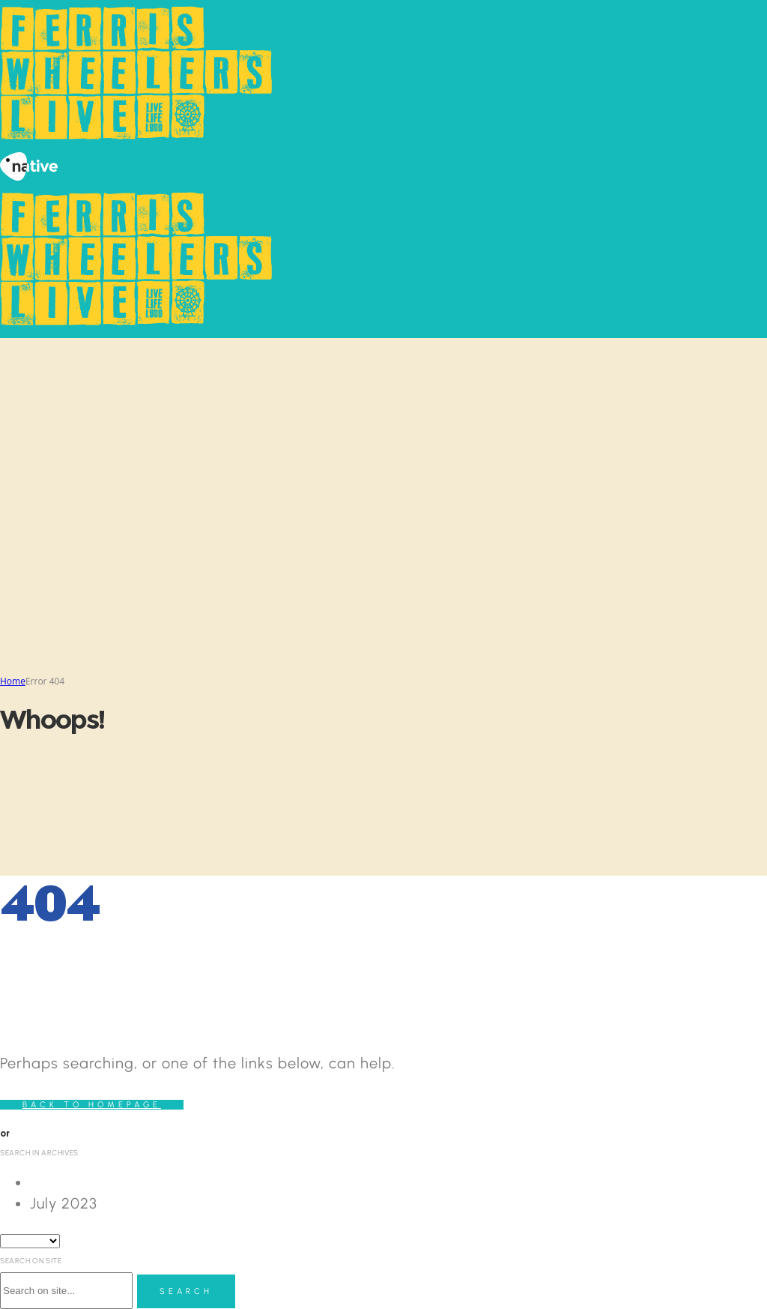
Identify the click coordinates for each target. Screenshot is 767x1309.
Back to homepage (91, 1105)
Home (12, 681)
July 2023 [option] (63, 1203)
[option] (398, 1182)
